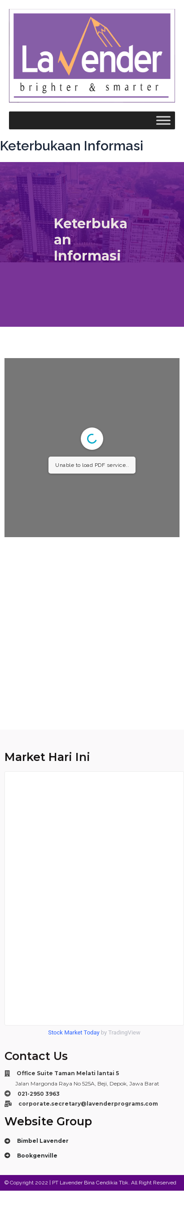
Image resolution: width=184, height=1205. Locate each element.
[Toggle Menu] (163, 120)
